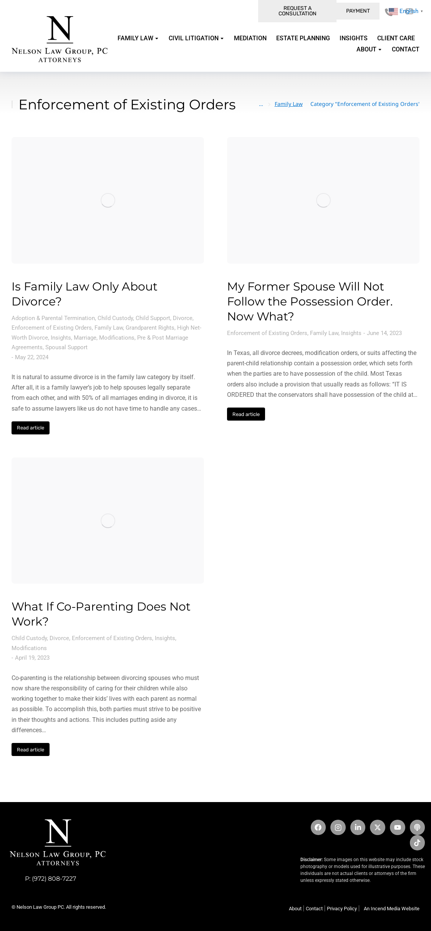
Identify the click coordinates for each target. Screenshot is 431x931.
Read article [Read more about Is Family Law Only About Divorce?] (30, 428)
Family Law (108, 327)
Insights (61, 337)
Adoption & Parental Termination (53, 318)
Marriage (85, 337)
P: (28, 878)
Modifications (116, 337)
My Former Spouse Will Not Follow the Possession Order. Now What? (310, 301)
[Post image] (108, 200)
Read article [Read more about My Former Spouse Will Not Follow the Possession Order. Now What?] (246, 414)
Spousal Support (66, 347)
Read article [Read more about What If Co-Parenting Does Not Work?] (30, 750)
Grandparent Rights (150, 327)
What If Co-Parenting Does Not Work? (101, 614)
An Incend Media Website (391, 908)
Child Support (153, 318)
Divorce (182, 318)
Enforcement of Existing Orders (52, 327)
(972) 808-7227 (54, 878)
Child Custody (115, 318)
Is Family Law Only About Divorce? (84, 294)
